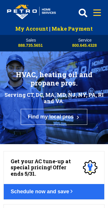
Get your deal (33, 199)
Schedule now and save (45, 146)
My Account (31, 28)
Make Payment (72, 28)
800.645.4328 (84, 45)
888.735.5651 (30, 45)
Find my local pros (54, 98)
